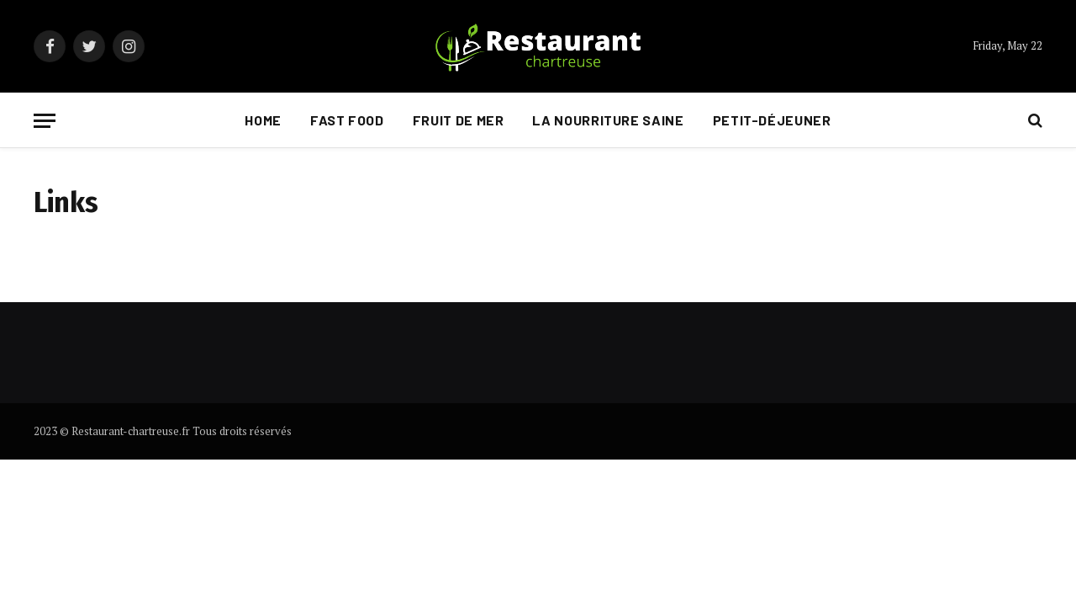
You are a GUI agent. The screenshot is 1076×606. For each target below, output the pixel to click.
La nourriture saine (607, 120)
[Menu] (44, 121)
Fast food (347, 120)
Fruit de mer (458, 120)
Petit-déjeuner (772, 120)
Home (263, 120)
